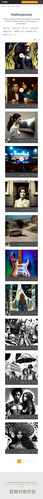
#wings (35, 28)
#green (17, 28)
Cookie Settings (20, 484)
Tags (28, 484)
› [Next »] (31, 461)
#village (7, 31)
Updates (35, 484)
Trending (3, 6)
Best (13, 6)
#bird (7, 28)
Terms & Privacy (8, 484)
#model (7, 34)
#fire (25, 28)
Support (21, 486)
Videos (18, 6)
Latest (9, 6)
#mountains (31, 31)
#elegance (19, 31)
